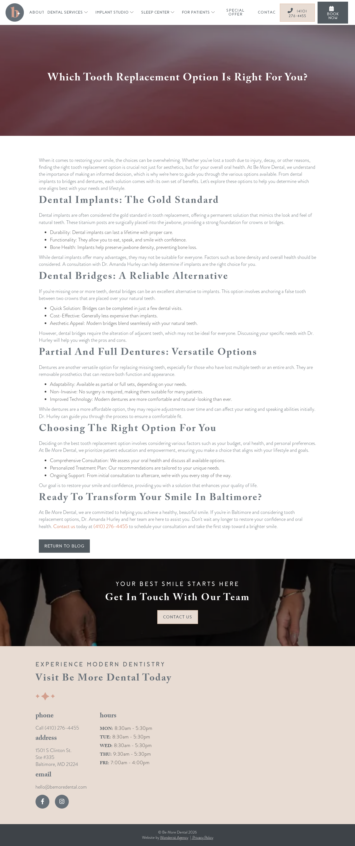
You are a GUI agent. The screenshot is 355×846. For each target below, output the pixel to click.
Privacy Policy (202, 837)
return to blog (64, 546)
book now (333, 13)
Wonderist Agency (174, 837)
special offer (235, 12)
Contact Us (177, 617)
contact (268, 12)
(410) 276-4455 (297, 13)
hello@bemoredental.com (61, 786)
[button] (68, 12)
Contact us (64, 526)
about (37, 12)
